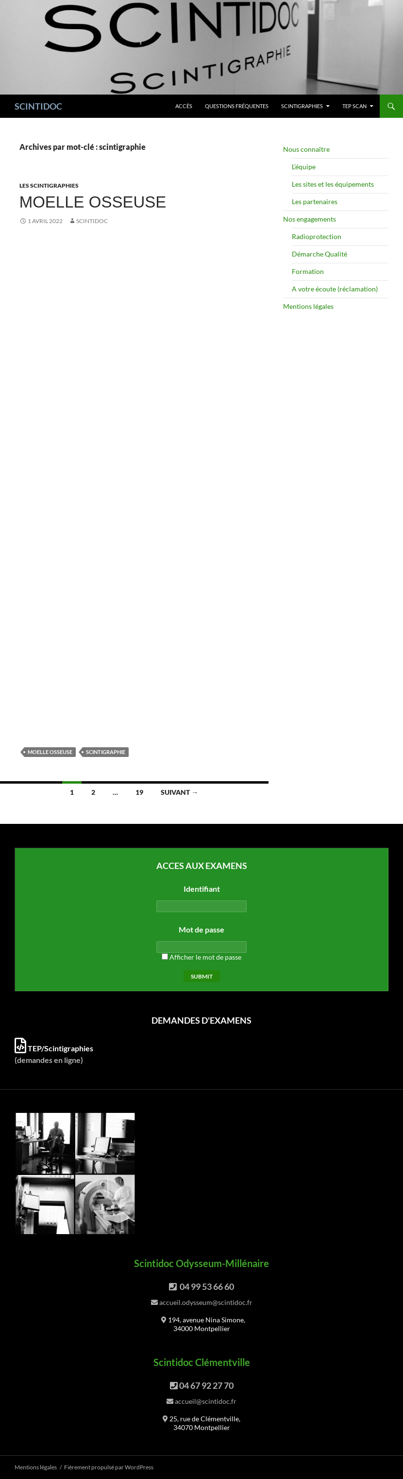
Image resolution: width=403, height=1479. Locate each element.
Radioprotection (316, 236)
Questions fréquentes (237, 106)
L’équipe (304, 166)
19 (139, 792)
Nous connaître (306, 149)
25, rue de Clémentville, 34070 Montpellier (204, 1423)
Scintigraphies (302, 106)
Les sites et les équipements (333, 184)
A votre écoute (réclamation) (335, 289)
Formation (308, 271)
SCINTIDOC (38, 106)
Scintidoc (92, 221)
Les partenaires (314, 201)
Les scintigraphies (49, 185)
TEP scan (354, 106)
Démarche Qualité (319, 254)
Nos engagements (309, 219)
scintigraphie (105, 752)
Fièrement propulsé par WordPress (108, 1467)
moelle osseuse (50, 752)
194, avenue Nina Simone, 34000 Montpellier (206, 1324)
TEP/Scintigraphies (54, 1048)
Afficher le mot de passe (201, 957)
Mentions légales (308, 306)
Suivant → (179, 792)
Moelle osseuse (93, 202)
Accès (183, 106)
